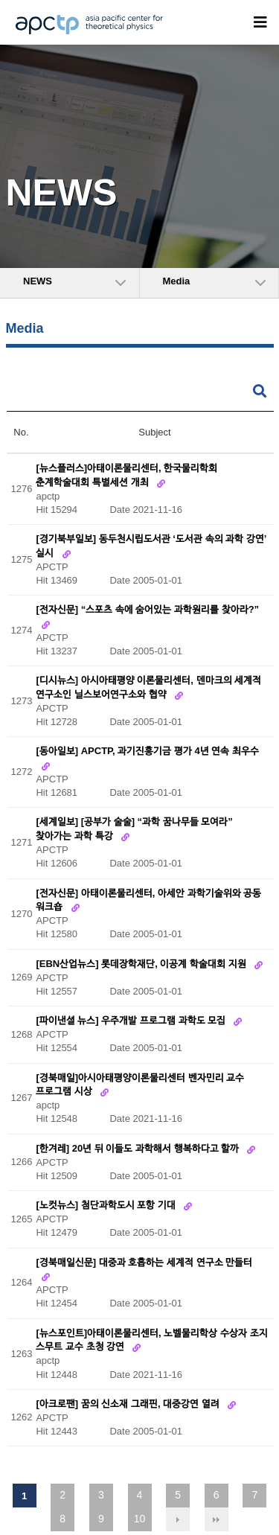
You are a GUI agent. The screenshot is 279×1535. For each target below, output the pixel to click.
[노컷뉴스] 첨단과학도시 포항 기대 (107, 1205)
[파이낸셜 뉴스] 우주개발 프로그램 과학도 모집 (132, 1021)
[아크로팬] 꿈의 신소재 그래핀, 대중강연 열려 (129, 1403)
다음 (178, 1519)
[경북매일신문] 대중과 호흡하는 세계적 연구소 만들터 (144, 1262)
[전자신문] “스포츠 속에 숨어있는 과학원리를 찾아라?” (147, 610)
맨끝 (216, 1519)
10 (140, 1519)
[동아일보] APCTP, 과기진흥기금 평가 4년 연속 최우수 (147, 751)
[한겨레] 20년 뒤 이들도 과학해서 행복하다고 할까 (138, 1148)
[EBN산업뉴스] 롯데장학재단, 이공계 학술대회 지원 (142, 963)
